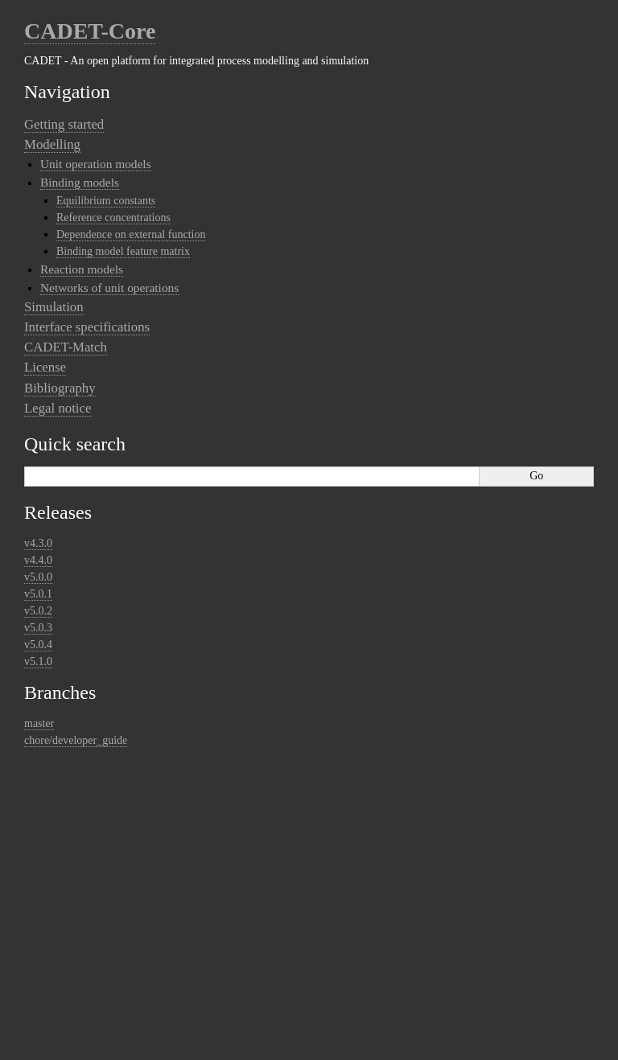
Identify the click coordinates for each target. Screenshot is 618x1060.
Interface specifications (87, 327)
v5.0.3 (38, 628)
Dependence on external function (130, 234)
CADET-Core (89, 30)
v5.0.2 (38, 611)
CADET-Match (65, 347)
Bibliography (60, 388)
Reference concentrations (113, 218)
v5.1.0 (38, 661)
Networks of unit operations (109, 287)
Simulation (54, 306)
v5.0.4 (38, 645)
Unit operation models (95, 164)
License (45, 367)
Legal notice (57, 408)
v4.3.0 (38, 543)
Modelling (52, 144)
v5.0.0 (38, 577)
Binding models (79, 182)
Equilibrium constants (105, 201)
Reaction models (81, 269)
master (39, 723)
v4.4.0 (38, 560)
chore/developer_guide (75, 740)
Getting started (64, 124)
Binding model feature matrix (123, 251)
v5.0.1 (38, 594)
